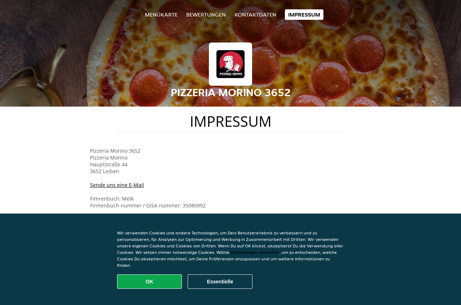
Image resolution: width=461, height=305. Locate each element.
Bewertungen (206, 14)
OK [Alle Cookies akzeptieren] (149, 281)
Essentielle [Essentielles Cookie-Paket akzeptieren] (220, 281)
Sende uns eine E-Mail (117, 184)
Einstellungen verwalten (254, 252)
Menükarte (161, 14)
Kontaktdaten (255, 14)
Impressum (304, 14)
